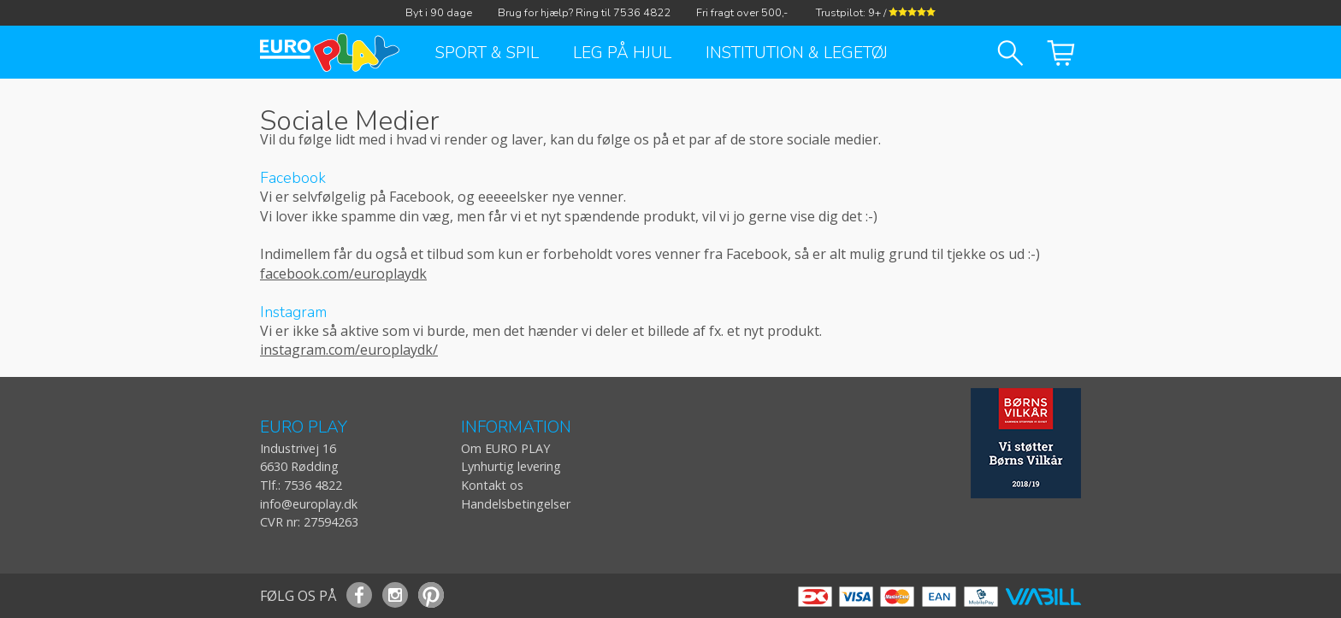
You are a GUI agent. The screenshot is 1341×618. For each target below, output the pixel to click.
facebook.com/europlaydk (343, 273)
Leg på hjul (622, 53)
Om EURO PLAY (505, 448)
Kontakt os (492, 485)
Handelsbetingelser (515, 504)
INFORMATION (516, 428)
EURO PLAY (303, 428)
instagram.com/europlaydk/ (349, 349)
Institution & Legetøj (797, 53)
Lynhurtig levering (511, 466)
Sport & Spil (487, 53)
